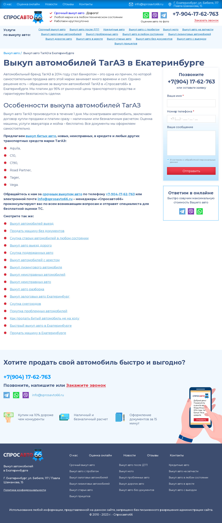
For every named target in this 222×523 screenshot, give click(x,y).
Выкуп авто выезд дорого (31, 245)
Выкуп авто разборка (27, 289)
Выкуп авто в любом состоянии (142, 34)
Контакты (86, 4)
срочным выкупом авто (62, 194)
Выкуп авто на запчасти (197, 29)
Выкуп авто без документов (154, 38)
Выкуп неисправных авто (30, 282)
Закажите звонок (86, 385)
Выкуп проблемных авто (102, 34)
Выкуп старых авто (119, 38)
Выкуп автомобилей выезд (32, 224)
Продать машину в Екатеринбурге (38, 333)
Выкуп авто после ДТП (84, 29)
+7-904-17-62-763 (196, 14)
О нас (7, 4)
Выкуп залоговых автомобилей (61, 34)
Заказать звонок (206, 20)
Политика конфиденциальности (24, 490)
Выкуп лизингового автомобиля (36, 267)
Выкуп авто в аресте (89, 38)
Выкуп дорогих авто (58, 38)
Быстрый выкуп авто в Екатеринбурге (41, 326)
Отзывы (68, 4)
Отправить (191, 171)
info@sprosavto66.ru (149, 4)
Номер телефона (180, 111)
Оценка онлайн (28, 4)
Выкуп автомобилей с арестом (35, 260)
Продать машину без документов (37, 231)
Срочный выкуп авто (69, 13)
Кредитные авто (114, 29)
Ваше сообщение (180, 127)
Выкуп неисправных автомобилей (37, 275)
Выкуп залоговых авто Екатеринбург (40, 296)
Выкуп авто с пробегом (144, 29)
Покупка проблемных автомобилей (38, 311)
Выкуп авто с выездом (191, 38)
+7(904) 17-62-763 (27, 377)
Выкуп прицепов (125, 43)
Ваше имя (175, 96)
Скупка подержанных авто (31, 253)
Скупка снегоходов (25, 304)
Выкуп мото (170, 29)
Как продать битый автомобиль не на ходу (44, 318)
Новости (51, 4)
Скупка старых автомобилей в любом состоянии (49, 238)
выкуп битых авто (41, 136)
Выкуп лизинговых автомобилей (189, 34)
